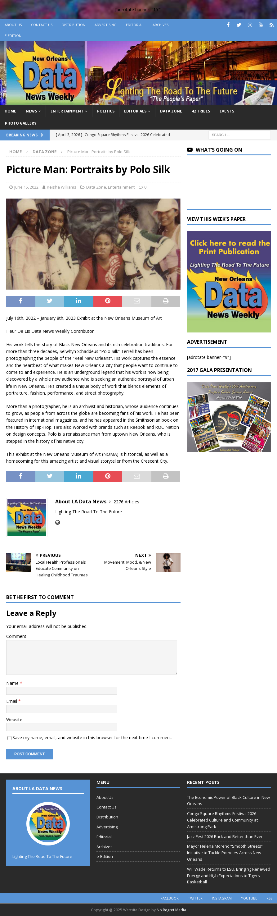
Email (12, 701)
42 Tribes (201, 111)
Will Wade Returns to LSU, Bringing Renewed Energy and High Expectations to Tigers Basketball (228, 875)
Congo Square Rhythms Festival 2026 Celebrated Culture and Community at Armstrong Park (222, 820)
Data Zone (171, 111)
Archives (160, 24)
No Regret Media (171, 910)
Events (227, 111)
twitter (195, 898)
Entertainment (67, 111)
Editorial (134, 24)
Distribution (73, 24)
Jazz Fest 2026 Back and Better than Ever (225, 836)
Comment (16, 636)
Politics (105, 111)
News (31, 111)
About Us (13, 24)
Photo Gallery (21, 123)
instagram (222, 898)
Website (14, 719)
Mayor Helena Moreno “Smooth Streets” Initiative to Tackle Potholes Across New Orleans (225, 852)
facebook (170, 898)
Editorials (135, 111)
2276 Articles (126, 502)
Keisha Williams (61, 187)
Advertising (106, 24)
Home (10, 111)
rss (269, 898)
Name (13, 683)
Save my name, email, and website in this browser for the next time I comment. (92, 737)
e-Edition (13, 35)
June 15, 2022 (26, 187)
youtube (249, 898)
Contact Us (41, 24)
